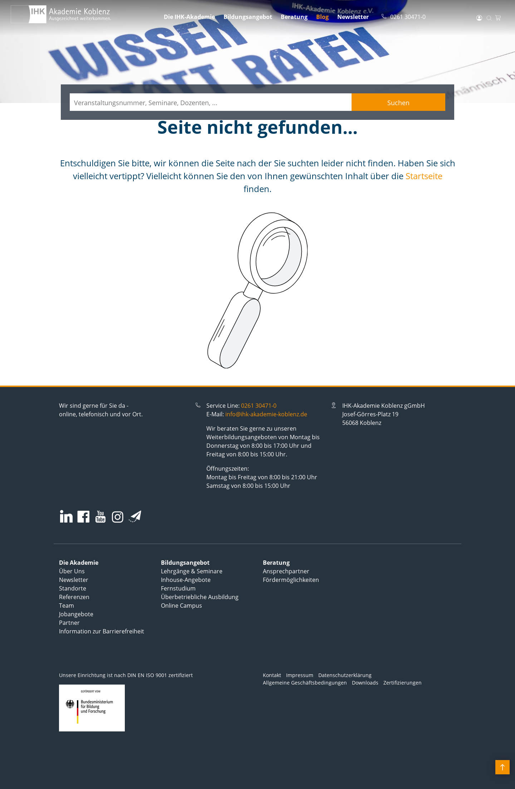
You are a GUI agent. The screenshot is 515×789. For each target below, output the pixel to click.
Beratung (294, 17)
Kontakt (272, 675)
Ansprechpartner (286, 571)
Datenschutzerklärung (345, 675)
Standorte (72, 588)
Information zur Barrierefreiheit (101, 631)
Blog (322, 17)
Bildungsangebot (248, 17)
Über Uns (72, 571)
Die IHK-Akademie (189, 17)
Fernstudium (178, 588)
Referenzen (74, 597)
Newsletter (353, 17)
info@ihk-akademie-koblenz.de (266, 414)
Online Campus (181, 605)
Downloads (365, 682)
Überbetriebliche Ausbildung (200, 597)
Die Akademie (78, 563)
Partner (69, 623)
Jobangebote (76, 614)
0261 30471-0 (258, 406)
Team (66, 605)
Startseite (424, 176)
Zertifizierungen (402, 682)
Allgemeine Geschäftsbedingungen (305, 682)
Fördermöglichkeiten (291, 580)
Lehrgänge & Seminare (191, 571)
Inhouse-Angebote (186, 580)
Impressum (299, 675)
